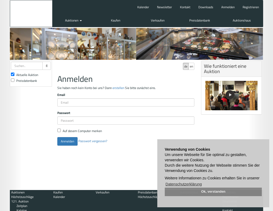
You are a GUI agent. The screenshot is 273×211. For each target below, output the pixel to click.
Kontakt (185, 7)
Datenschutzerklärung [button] (184, 184)
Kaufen (115, 20)
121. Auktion (20, 201)
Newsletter (164, 7)
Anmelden (228, 7)
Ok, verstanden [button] (213, 191)
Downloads (205, 7)
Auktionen (73, 20)
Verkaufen (157, 20)
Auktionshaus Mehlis (31, 13)
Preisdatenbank (199, 20)
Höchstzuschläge (22, 196)
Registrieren (251, 7)
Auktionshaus (242, 20)
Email (61, 94)
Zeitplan (22, 205)
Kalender (143, 7)
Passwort (63, 113)
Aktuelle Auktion (24, 75)
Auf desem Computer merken (79, 131)
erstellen (118, 87)
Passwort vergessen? (92, 141)
